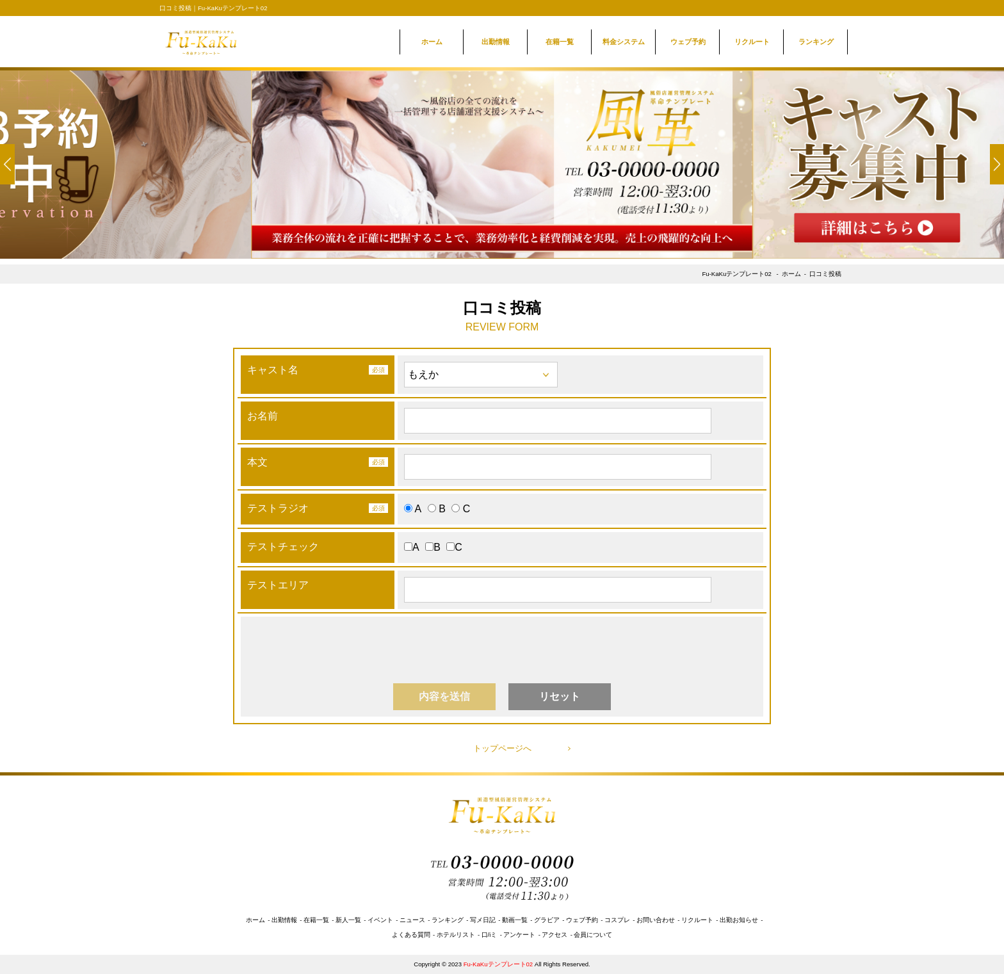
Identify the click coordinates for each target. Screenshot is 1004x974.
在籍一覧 (560, 41)
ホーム (431, 41)
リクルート (752, 41)
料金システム (624, 41)
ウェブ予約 (688, 41)
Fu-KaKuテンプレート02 (737, 273)
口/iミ (490, 934)
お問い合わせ (655, 919)
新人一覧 (348, 919)
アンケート (519, 934)
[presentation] (503, 648)
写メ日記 (483, 919)
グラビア (547, 919)
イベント (380, 919)
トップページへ (502, 748)
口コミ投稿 (825, 273)
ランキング (816, 41)
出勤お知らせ (739, 919)
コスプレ (617, 919)
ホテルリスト (456, 934)
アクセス (554, 934)
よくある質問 (411, 934)
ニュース (412, 919)
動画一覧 (515, 919)
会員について (593, 934)
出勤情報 (496, 41)
